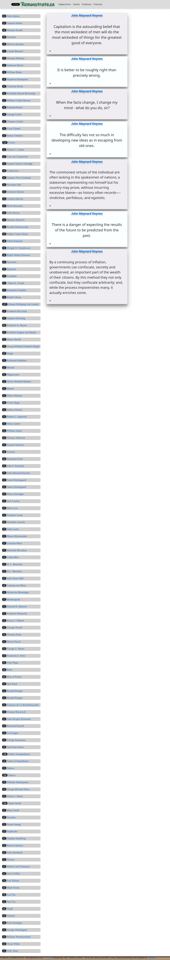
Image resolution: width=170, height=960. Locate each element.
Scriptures (86, 4)
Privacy (48, 957)
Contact (152, 957)
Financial (98, 4)
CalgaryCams (64, 4)
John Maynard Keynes (87, 15)
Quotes (76, 4)
